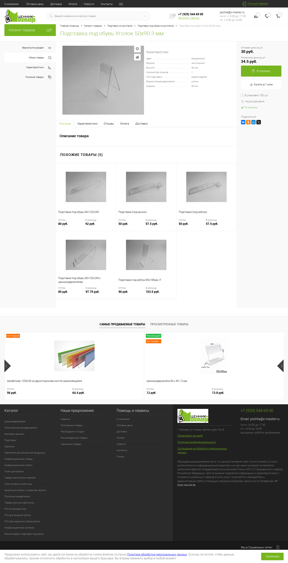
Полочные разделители (17, 496)
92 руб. (90, 224)
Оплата (73, 4)
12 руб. (68, 393)
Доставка (56, 4)
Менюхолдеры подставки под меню (24, 534)
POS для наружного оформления (22, 521)
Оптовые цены (35, 4)
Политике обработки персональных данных (157, 554)
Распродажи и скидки (72, 431)
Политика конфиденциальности (196, 442)
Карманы (9, 446)
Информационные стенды (18, 459)
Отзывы (109, 123)
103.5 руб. (153, 292)
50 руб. (131, 226)
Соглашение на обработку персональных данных (202, 450)
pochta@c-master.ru (232, 12)
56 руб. (12, 393)
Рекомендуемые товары (74, 437)
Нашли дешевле (252, 101)
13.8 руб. (94, 393)
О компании (11, 4)
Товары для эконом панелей (19, 477)
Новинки (65, 419)
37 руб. (123, 393)
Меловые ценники (14, 434)
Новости (89, 4)
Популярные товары (72, 425)
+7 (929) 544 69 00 (190, 14)
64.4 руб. (38, 393)
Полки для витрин (14, 471)
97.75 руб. (93, 292)
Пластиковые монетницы (18, 484)
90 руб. (131, 294)
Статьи (120, 456)
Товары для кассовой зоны (19, 502)
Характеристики (38, 67)
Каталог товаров (30, 30)
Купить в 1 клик (261, 84)
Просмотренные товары (169, 324)
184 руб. (261, 393)
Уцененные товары (71, 444)
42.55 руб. (151, 393)
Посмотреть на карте (190, 435)
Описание (65, 123)
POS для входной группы (17, 515)
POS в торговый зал (15, 509)
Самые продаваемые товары (122, 324)
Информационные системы (19, 527)
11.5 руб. (206, 393)
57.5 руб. (152, 224)
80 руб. (71, 226)
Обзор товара (40, 58)
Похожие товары (38, 77)
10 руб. (179, 393)
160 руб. (236, 393)
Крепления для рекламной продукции (24, 452)
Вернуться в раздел (36, 48)
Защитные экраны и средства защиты (25, 490)
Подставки (10, 440)
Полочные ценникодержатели (20, 427)
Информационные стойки (18, 465)
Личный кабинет (257, 3)
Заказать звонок (188, 18)
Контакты (107, 4)
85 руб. (71, 294)
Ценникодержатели (15, 421)
